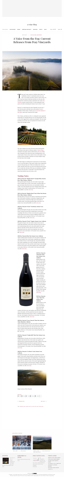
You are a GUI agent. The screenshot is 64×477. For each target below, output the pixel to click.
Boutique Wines (33, 37)
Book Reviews (12, 32)
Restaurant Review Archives (54, 469)
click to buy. (31, 192)
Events (40, 32)
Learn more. (35, 464)
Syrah (39, 409)
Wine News (35, 32)
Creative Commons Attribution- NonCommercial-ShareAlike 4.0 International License (42, 476)
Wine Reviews (5, 32)
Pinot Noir (31, 409)
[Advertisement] (32, 7)
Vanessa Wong (40, 152)
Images (18, 32)
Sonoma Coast (35, 409)
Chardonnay (22, 409)
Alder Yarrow (20, 476)
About (45, 32)
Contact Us (50, 470)
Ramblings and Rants (26, 32)
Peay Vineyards (26, 409)
